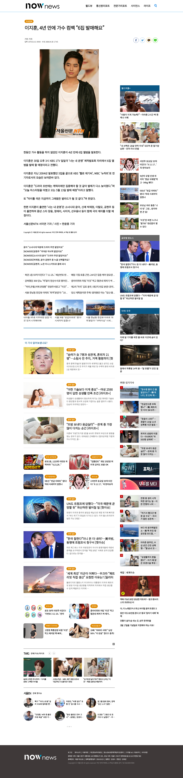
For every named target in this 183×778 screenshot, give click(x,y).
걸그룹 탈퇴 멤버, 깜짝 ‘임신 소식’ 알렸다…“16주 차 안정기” (106, 704)
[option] (37, 671)
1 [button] (67, 726)
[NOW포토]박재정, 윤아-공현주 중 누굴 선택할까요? (46, 259)
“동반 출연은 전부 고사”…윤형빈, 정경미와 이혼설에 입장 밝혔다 (74, 717)
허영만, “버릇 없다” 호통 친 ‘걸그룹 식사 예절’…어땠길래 (74, 704)
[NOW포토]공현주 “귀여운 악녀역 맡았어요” (43, 251)
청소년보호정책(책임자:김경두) (114, 752)
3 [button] (71, 726)
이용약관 (85, 752)
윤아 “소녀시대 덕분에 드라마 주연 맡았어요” (43, 247)
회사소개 (77, 752)
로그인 (70, 752)
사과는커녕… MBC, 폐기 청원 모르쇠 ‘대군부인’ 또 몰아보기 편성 (66, 680)
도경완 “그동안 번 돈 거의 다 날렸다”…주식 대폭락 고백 (106, 717)
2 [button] (69, 726)
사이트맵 (144, 752)
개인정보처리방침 (96, 752)
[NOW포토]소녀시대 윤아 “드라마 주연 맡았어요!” (46, 255)
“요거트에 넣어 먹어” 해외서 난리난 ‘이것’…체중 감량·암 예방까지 (97, 680)
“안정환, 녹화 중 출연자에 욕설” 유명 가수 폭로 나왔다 (43, 717)
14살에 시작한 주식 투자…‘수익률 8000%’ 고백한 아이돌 (35, 680)
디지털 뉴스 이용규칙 (133, 752)
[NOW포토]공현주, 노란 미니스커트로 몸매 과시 (45, 264)
